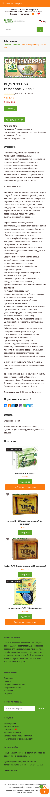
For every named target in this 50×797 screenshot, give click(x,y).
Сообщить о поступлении (25, 487)
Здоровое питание (12, 687)
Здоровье (8, 678)
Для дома (8, 690)
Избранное (10, 729)
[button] (12, 3)
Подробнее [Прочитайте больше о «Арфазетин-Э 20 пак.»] (25, 482)
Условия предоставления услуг (18, 735)
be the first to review (24, 94)
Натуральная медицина (14, 684)
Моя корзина (10, 723)
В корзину (10, 108)
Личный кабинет (11, 726)
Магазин (16, 44)
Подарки (8, 693)
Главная (7, 44)
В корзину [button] (25, 532)
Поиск (41, 708)
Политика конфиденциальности (18, 739)
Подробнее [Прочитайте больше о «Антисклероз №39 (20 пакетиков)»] (25, 616)
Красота (7, 681)
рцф (23, 138)
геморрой (15, 138)
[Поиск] (40, 29)
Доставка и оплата (12, 732)
